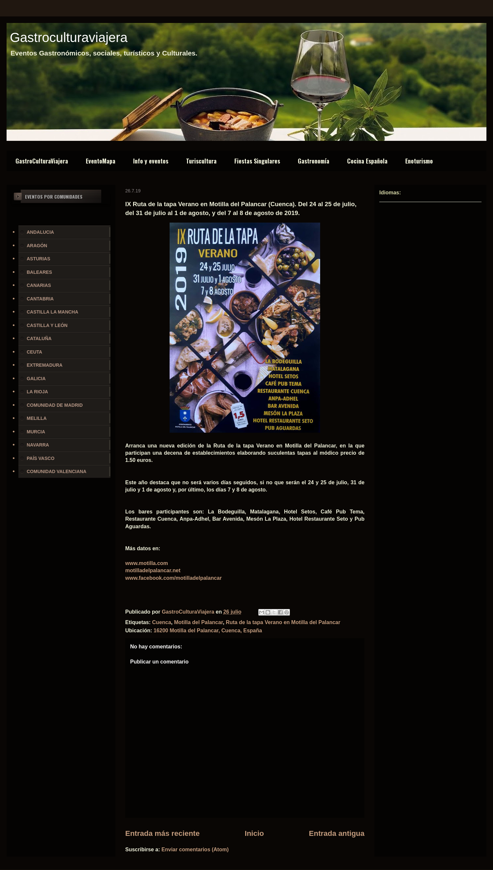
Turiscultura (201, 161)
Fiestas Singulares (257, 161)
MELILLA (37, 418)
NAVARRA (38, 444)
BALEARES (39, 272)
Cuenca (161, 622)
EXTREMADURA (44, 365)
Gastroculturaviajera (69, 37)
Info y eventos (150, 161)
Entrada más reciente (162, 833)
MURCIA (36, 431)
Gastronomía (313, 161)
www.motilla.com (146, 563)
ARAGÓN (37, 245)
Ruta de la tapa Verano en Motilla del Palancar (283, 622)
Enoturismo (419, 161)
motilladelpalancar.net (152, 570)
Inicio (254, 833)
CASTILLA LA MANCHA (52, 312)
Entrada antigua (336, 833)
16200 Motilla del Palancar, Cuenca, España (207, 630)
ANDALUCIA (40, 232)
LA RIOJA (37, 391)
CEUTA (34, 352)
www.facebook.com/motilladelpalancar (173, 578)
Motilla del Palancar (198, 622)
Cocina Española (367, 161)
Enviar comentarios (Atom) (194, 849)
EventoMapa (100, 161)
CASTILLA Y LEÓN (47, 325)
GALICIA (36, 378)
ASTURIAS (38, 258)
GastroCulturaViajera (41, 161)
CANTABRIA (40, 298)
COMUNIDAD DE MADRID (54, 405)
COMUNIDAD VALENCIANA (56, 471)
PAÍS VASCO (40, 458)
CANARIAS (39, 285)
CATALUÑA (39, 338)
